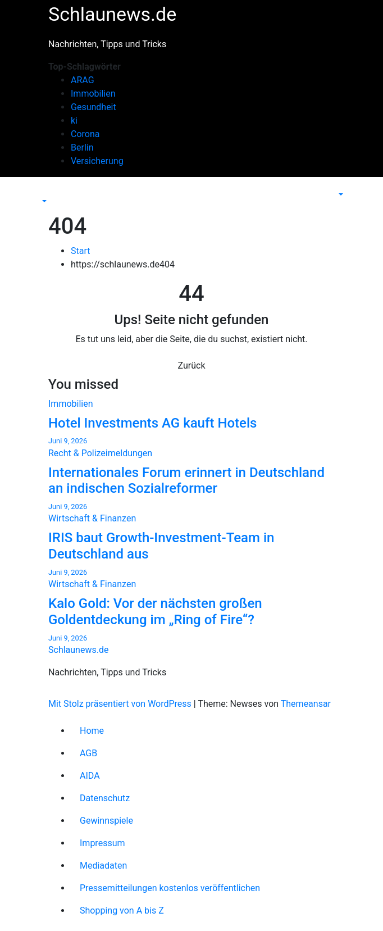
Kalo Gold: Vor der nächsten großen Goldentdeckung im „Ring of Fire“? (155, 612)
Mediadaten (103, 865)
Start (80, 251)
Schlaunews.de (112, 14)
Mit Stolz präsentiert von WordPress (121, 703)
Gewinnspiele (106, 820)
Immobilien (93, 93)
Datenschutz (105, 798)
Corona (85, 134)
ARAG (82, 80)
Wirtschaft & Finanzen (92, 518)
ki (74, 120)
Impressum (102, 843)
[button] (43, 201)
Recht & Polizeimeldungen (100, 453)
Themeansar (306, 703)
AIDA (90, 775)
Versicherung (97, 161)
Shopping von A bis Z (122, 910)
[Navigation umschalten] (47, 191)
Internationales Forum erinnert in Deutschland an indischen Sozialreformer (186, 481)
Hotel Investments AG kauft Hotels (152, 423)
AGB (88, 753)
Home (92, 730)
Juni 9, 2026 (67, 441)
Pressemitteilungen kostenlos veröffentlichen (170, 888)
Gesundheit (93, 107)
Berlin (82, 147)
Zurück (192, 365)
